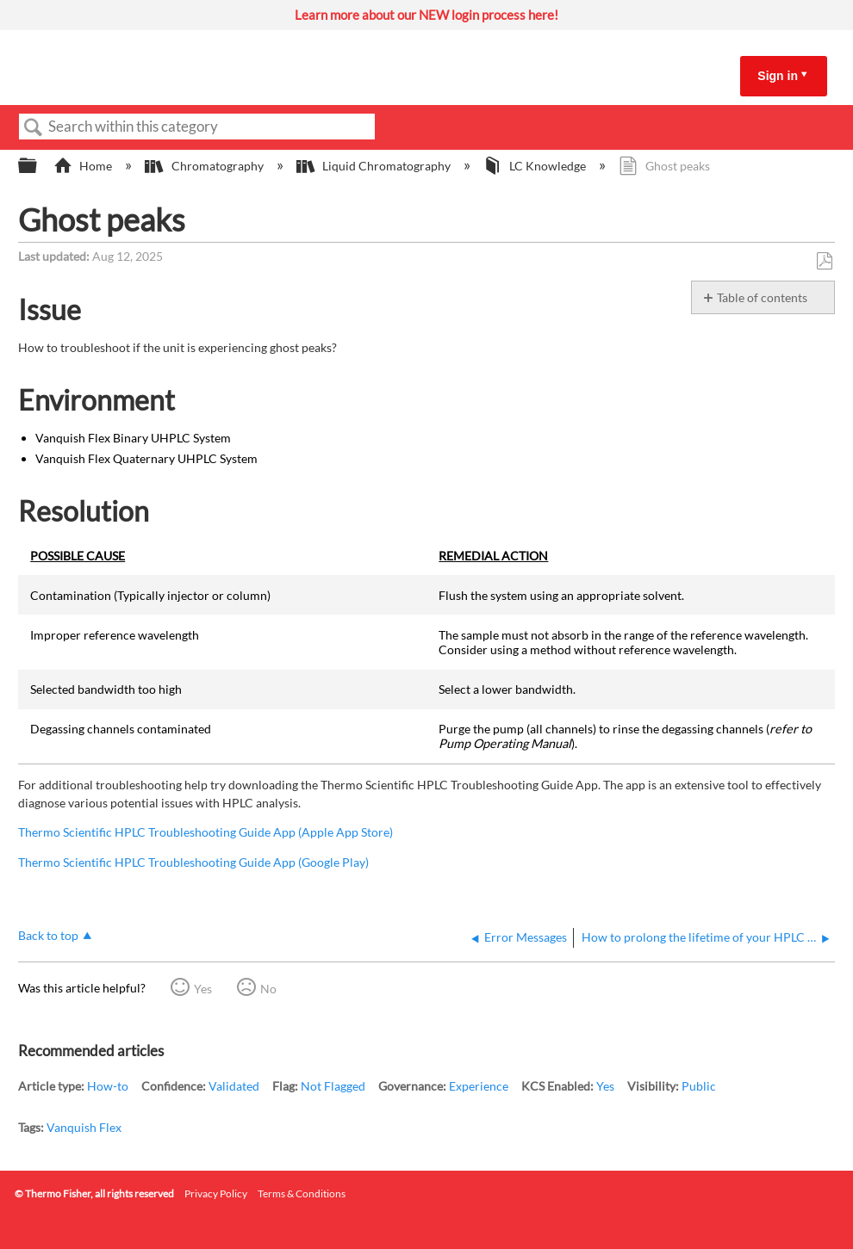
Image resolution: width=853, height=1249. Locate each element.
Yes (203, 988)
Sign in (777, 76)
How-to (107, 1086)
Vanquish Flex (84, 1127)
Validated (234, 1086)
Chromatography (205, 165)
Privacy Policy (215, 1193)
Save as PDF (824, 261)
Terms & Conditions (302, 1193)
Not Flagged (333, 1086)
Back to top (48, 935)
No (268, 988)
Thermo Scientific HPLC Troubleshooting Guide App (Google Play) (193, 862)
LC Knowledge (535, 165)
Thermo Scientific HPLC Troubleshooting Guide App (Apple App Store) (205, 832)
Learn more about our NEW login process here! (426, 14)
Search (33, 127)
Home (84, 165)
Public (699, 1086)
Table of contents (762, 297)
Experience (478, 1086)
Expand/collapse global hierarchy (38, 166)
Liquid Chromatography (374, 165)
